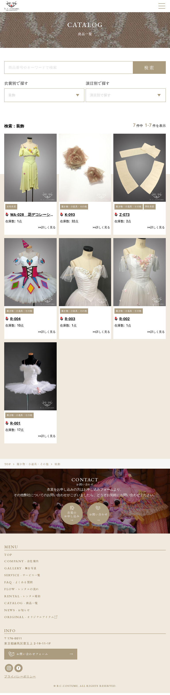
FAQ (18, 584)
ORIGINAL (30, 619)
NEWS (17, 612)
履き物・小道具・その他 (33, 466)
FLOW (21, 591)
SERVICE (22, 577)
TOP (7, 466)
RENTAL (22, 598)
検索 (149, 68)
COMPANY (21, 563)
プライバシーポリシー (20, 678)
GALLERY (20, 570)
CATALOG (21, 605)
